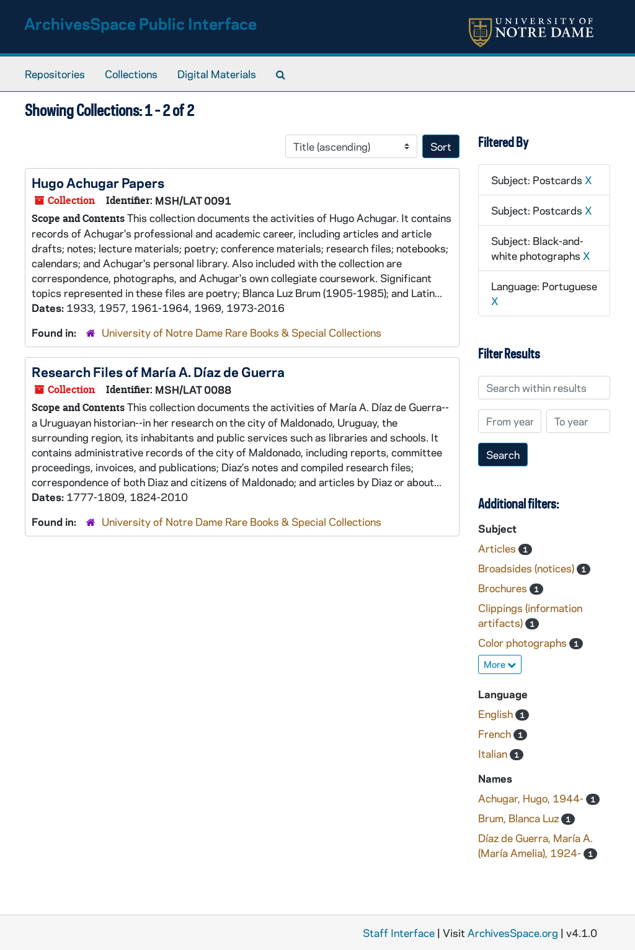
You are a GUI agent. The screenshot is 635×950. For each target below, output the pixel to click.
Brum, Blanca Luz (519, 818)
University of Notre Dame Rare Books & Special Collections (241, 332)
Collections (131, 74)
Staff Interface (399, 932)
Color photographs (523, 642)
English (496, 714)
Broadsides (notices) (527, 568)
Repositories (55, 74)
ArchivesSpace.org (513, 932)
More (500, 664)
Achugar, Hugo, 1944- (532, 798)
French (495, 733)
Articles (498, 548)
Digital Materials (216, 74)
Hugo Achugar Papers (98, 182)
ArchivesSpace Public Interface (140, 23)
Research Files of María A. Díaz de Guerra (158, 371)
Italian (494, 753)
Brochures (504, 588)
